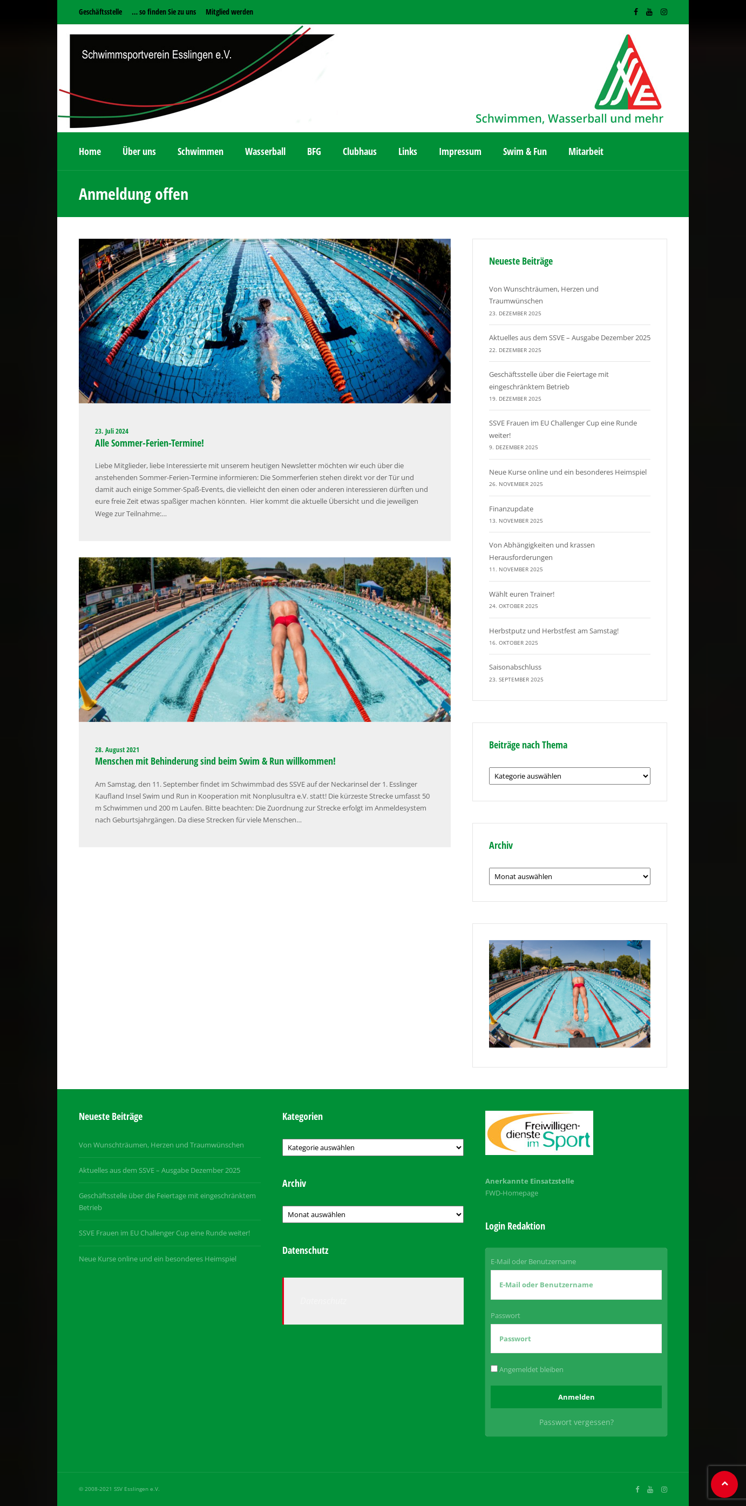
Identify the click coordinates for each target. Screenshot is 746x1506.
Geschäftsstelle (100, 11)
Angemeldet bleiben (527, 1369)
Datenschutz (323, 1301)
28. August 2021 (117, 749)
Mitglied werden (229, 11)
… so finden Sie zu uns (164, 11)
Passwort (505, 1315)
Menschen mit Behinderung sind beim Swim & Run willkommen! (215, 760)
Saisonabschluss (515, 667)
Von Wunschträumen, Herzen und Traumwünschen (161, 1145)
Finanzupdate (511, 509)
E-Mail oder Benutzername (533, 1261)
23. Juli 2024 (111, 431)
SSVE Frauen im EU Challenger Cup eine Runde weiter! (164, 1233)
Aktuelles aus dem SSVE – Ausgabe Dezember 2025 (569, 337)
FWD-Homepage (511, 1193)
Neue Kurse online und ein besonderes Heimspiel (568, 472)
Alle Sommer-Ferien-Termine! (151, 442)
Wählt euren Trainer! (521, 594)
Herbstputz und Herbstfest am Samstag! (554, 631)
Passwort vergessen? (576, 1422)
